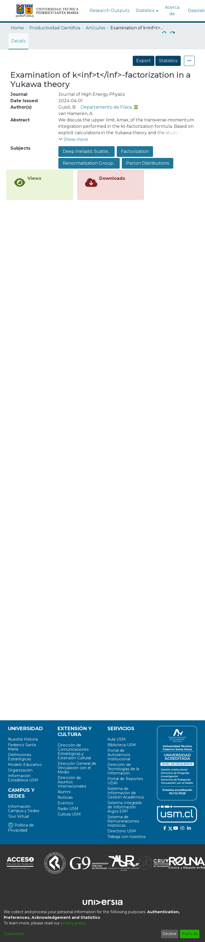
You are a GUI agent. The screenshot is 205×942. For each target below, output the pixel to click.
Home (17, 27)
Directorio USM (121, 831)
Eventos (65, 803)
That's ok (189, 933)
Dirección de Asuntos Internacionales (72, 782)
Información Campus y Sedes (23, 808)
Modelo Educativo (25, 764)
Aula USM (116, 739)
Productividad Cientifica (54, 27)
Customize (14, 933)
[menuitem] (146, 10)
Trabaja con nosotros (126, 836)
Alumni (64, 791)
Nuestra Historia (23, 739)
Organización (20, 770)
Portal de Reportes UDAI (125, 780)
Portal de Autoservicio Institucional (118, 754)
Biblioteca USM (121, 744)
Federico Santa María (22, 747)
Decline (169, 933)
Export (143, 60)
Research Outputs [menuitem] (109, 10)
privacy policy (73, 923)
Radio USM (68, 808)
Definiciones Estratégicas (19, 756)
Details (18, 40)
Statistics (168, 60)
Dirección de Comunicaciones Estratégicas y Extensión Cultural (74, 751)
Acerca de (172, 10)
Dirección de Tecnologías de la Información (123, 769)
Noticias (65, 797)
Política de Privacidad (21, 828)
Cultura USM (69, 814)
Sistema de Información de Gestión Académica (125, 793)
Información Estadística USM (23, 777)
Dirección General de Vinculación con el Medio (77, 767)
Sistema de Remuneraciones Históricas (123, 821)
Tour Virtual (18, 816)
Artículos (95, 27)
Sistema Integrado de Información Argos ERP (124, 807)
